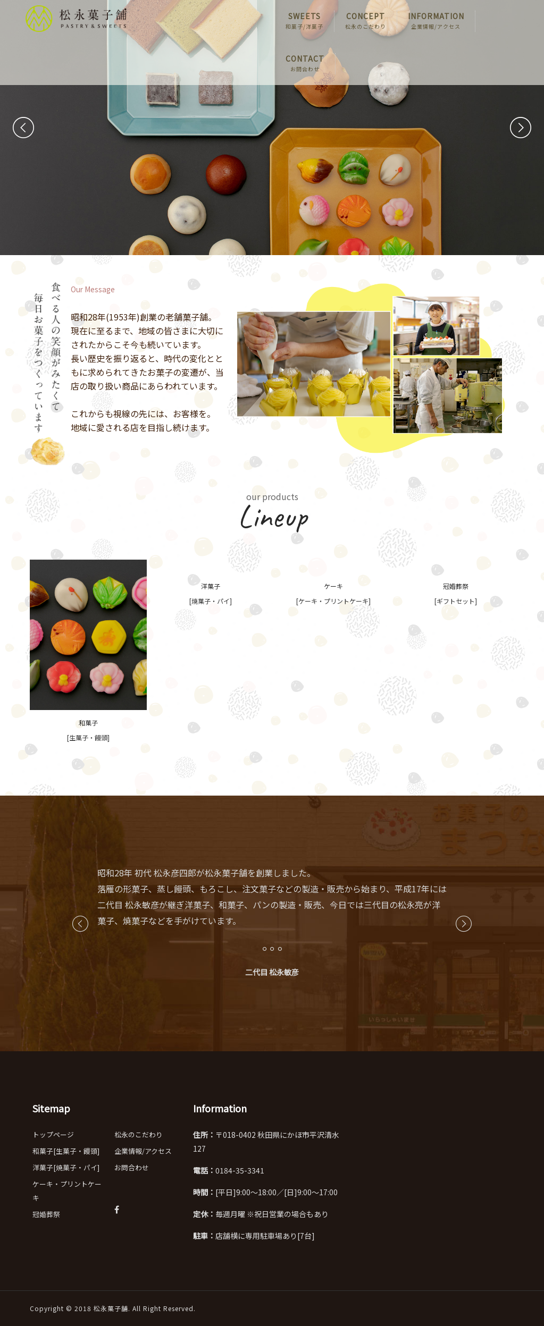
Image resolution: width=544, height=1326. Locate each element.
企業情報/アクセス (143, 1151)
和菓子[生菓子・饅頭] (65, 1151)
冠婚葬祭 (46, 1214)
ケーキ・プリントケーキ (67, 1191)
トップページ (53, 1134)
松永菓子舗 (111, 1308)
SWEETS (304, 21)
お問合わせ (131, 1167)
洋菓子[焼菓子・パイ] (65, 1167)
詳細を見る (200, 205)
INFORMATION (436, 21)
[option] (272, 915)
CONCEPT (365, 21)
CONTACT (305, 63)
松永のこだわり (138, 1134)
